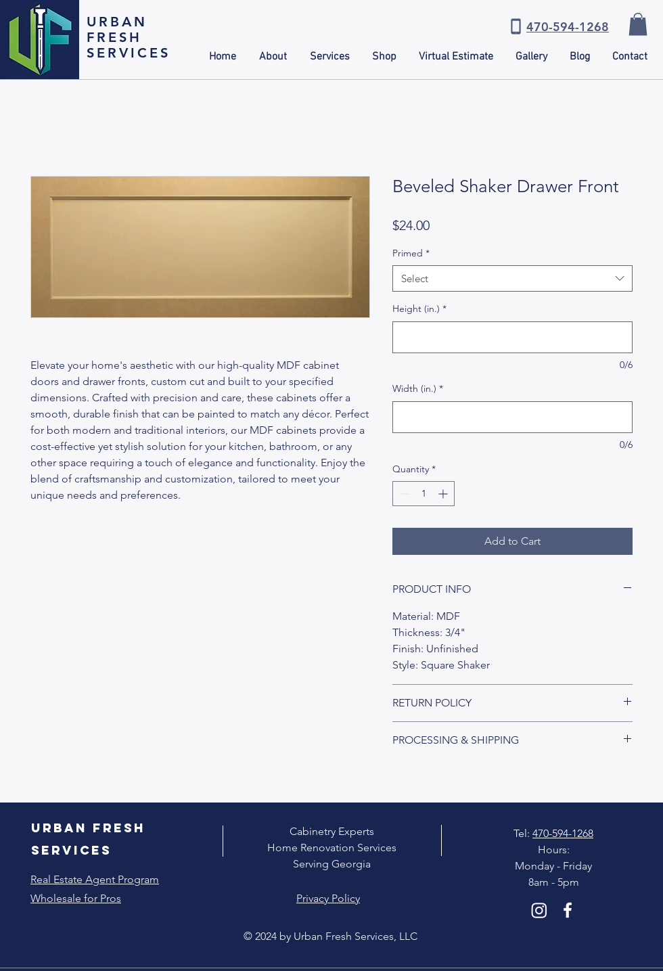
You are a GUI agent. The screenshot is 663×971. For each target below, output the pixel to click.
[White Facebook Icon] (567, 910)
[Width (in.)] (512, 417)
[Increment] (444, 493)
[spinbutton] (423, 493)
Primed (411, 253)
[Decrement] (402, 493)
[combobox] (512, 278)
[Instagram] (539, 910)
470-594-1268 (562, 833)
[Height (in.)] (512, 337)
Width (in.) (417, 388)
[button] (637, 24)
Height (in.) (419, 308)
